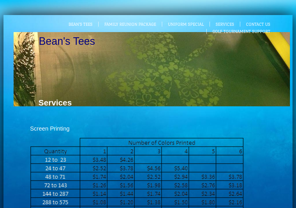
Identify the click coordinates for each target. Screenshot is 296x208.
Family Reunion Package (130, 24)
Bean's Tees (80, 24)
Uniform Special (186, 24)
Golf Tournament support (241, 31)
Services (225, 24)
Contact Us (258, 24)
